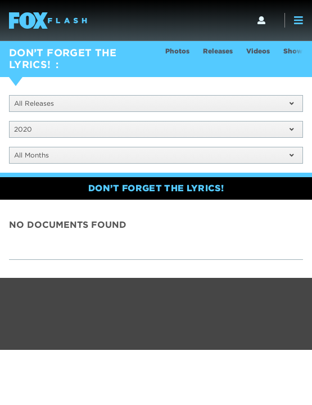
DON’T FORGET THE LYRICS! (63, 58)
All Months (153, 155)
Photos (177, 51)
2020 (153, 129)
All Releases (153, 103)
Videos (258, 51)
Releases (218, 51)
